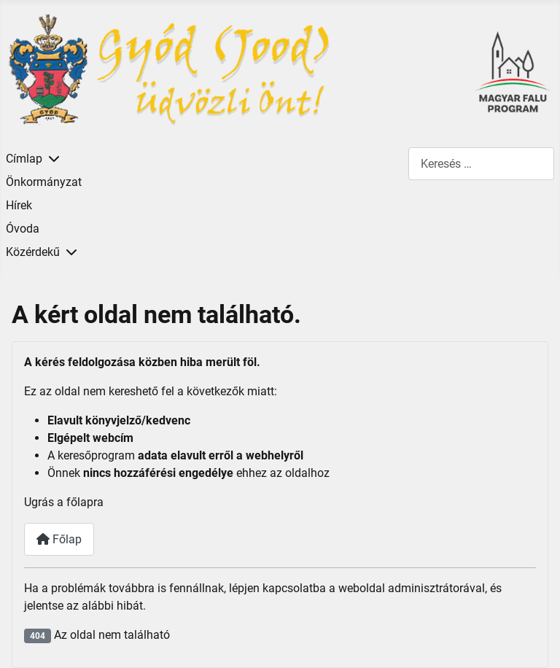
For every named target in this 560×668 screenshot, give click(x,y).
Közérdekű (33, 252)
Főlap (59, 539)
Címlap (24, 159)
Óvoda (22, 229)
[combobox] (481, 163)
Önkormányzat (44, 182)
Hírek (19, 205)
